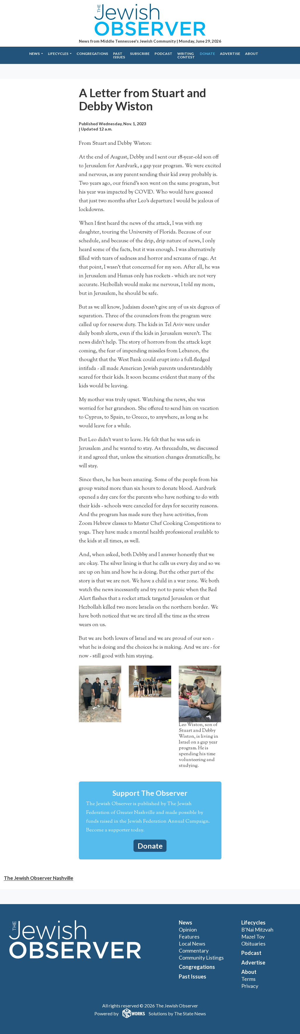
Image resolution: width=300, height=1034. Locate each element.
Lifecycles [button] (58, 53)
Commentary (194, 950)
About (251, 53)
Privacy (249, 986)
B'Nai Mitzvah (257, 929)
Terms (248, 979)
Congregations (92, 53)
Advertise (230, 53)
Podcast (163, 53)
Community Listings (201, 957)
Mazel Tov (253, 936)
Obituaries (253, 943)
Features (189, 936)
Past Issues (119, 55)
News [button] (34, 53)
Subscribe (140, 53)
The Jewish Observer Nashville (38, 878)
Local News (192, 943)
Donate (207, 53)
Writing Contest (186, 55)
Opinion (188, 929)
